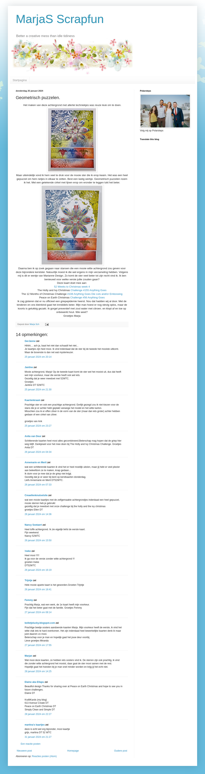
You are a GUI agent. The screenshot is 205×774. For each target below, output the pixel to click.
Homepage (73, 750)
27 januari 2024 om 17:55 (38, 645)
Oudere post (120, 750)
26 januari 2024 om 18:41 (38, 589)
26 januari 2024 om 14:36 (38, 514)
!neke (28, 551)
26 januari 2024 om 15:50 (38, 540)
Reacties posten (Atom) (44, 756)
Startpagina (20, 80)
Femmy (29, 600)
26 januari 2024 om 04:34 (38, 452)
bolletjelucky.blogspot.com (40, 623)
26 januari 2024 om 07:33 (38, 484)
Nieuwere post (24, 750)
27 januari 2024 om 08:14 (38, 612)
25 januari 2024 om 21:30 (38, 389)
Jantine (29, 367)
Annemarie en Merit (36, 462)
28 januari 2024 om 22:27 (38, 714)
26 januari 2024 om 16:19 (38, 570)
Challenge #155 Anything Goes (88, 290)
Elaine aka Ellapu (34, 682)
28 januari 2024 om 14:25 (38, 671)
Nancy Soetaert (33, 524)
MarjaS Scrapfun (60, 19)
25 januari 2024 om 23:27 (38, 425)
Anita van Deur (33, 436)
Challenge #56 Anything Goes (87, 297)
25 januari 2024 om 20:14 (38, 356)
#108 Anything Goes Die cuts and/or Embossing (95, 293)
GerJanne (30, 341)
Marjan (29, 655)
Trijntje (28, 580)
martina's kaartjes (35, 724)
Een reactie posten (30, 743)
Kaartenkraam (32, 400)
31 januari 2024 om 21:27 (38, 737)
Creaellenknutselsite (36, 495)
